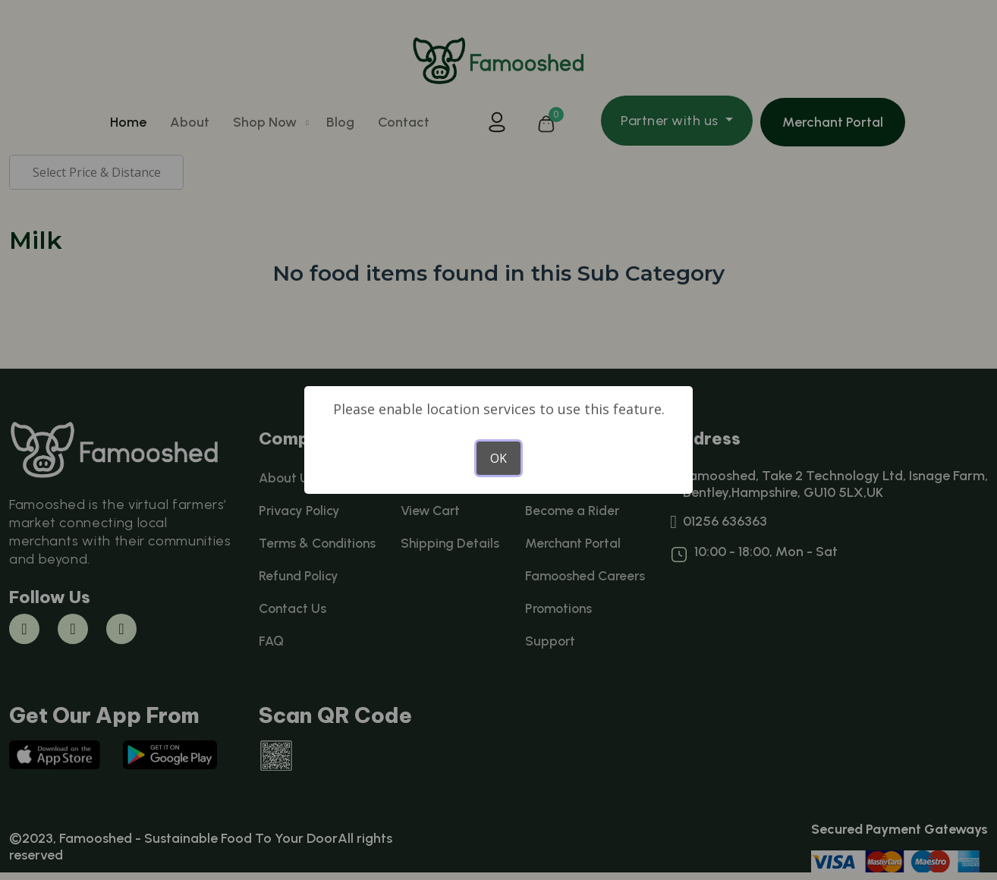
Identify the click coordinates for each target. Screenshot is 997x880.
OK (498, 458)
